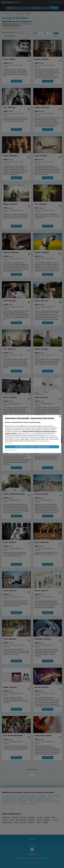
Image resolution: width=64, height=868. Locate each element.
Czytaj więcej (8, 443)
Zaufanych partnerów (29, 433)
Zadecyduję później (11, 450)
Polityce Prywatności (49, 435)
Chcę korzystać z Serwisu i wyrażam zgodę (32, 447)
